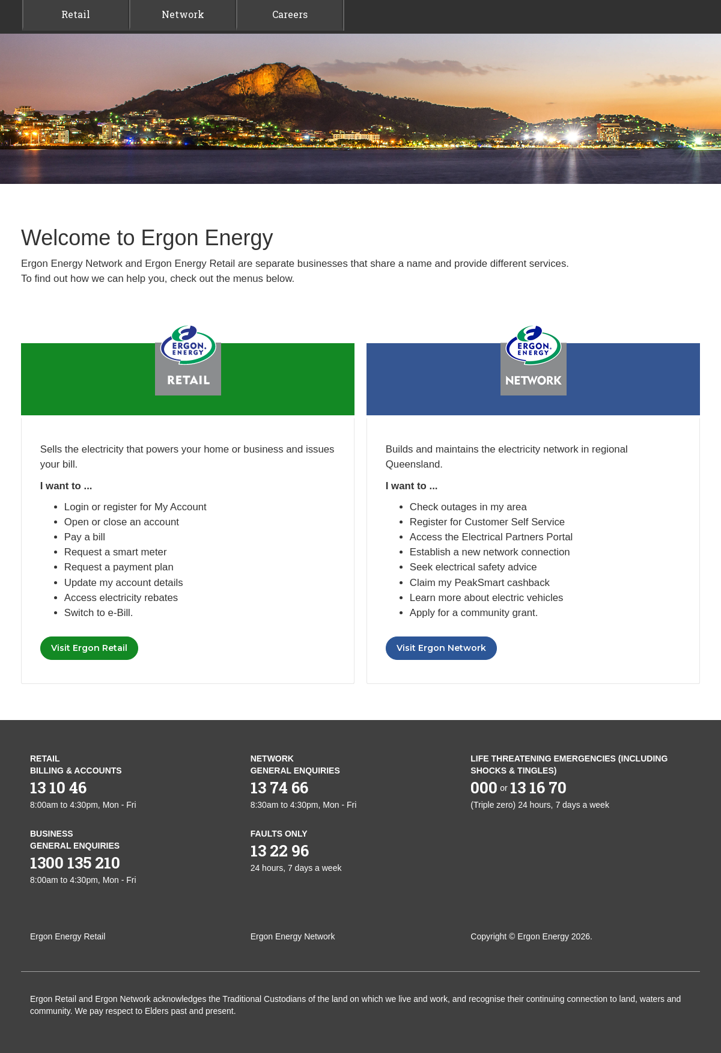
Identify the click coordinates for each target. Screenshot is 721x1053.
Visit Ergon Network (441, 647)
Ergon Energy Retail (67, 936)
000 (483, 787)
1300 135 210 (75, 862)
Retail (75, 14)
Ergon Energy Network (293, 936)
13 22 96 (280, 850)
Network (183, 14)
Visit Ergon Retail (89, 647)
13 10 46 (58, 787)
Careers (290, 14)
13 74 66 (279, 787)
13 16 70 (538, 787)
